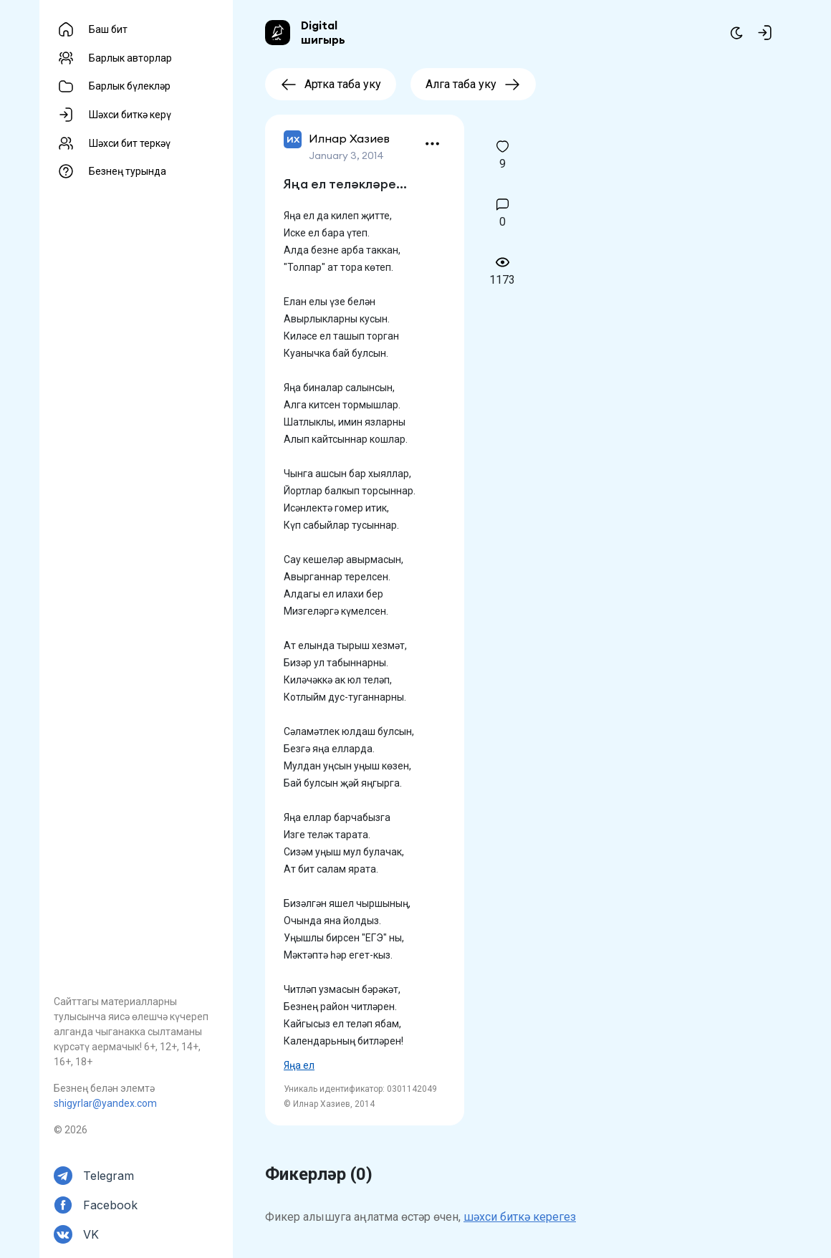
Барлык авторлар (130, 58)
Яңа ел (299, 1065)
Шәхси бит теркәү (129, 143)
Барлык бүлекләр (129, 86)
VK (91, 1234)
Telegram (108, 1175)
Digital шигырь (323, 32)
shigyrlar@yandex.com (105, 1103)
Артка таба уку (330, 84)
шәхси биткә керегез (519, 1217)
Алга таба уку (473, 84)
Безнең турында (127, 171)
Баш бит (108, 29)
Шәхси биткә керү (130, 114)
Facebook (110, 1205)
